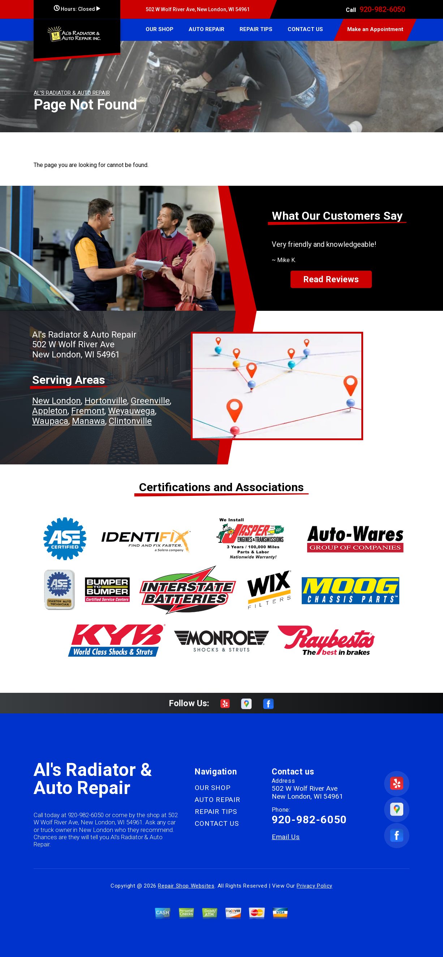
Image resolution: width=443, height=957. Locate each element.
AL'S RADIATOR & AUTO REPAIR (72, 93)
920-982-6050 (382, 9)
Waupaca (50, 421)
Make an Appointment (375, 29)
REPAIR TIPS (256, 29)
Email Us (286, 836)
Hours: (77, 9)
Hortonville (106, 401)
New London (56, 401)
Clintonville (130, 421)
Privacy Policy (314, 886)
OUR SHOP (159, 29)
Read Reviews (331, 279)
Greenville (150, 401)
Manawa (88, 421)
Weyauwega (131, 411)
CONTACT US (305, 29)
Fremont (87, 411)
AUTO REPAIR (206, 29)
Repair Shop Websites (186, 886)
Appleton (50, 411)
